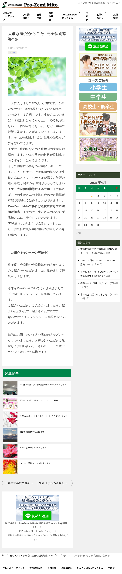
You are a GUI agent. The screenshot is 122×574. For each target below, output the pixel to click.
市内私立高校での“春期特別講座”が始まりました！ (43, 385)
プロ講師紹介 (26, 16)
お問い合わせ (100, 16)
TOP (29, 555)
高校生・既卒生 (98, 106)
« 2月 (78, 233)
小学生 (98, 87)
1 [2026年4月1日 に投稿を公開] (91, 195)
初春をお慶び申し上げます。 (33, 432)
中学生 (98, 97)
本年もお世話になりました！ (33, 447)
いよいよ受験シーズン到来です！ (35, 463)
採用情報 (115, 16)
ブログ (87, 16)
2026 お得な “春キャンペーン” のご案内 (39, 400)
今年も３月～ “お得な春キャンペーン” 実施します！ (44, 416)
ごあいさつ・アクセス (8, 16)
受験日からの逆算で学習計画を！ (56, 483)
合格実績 (39, 16)
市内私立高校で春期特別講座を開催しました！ (21, 483)
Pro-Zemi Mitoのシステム (69, 16)
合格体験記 (51, 16)
